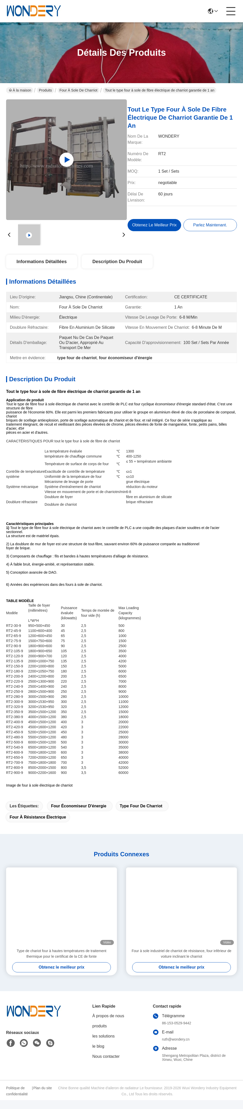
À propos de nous (108, 1025)
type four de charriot (141, 815)
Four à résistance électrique (38, 826)
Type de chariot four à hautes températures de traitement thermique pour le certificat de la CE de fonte (61, 962)
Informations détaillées (41, 261)
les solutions (103, 1045)
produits (99, 1035)
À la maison (20, 90)
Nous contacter (106, 1065)
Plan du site (42, 1097)
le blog (98, 1055)
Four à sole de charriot (78, 90)
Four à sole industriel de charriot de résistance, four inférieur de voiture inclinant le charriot (181, 962)
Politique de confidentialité (17, 1100)
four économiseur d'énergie (78, 815)
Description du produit (117, 261)
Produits (45, 90)
